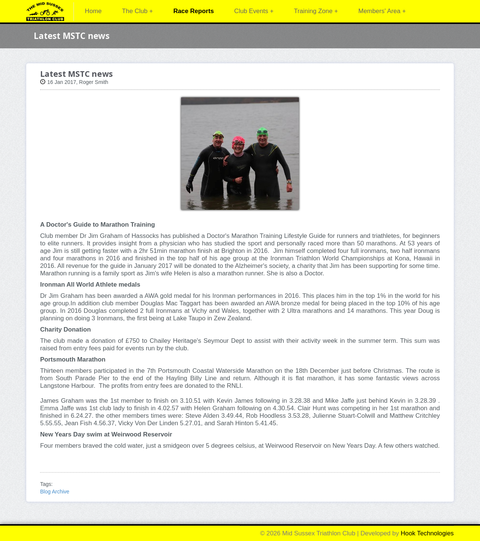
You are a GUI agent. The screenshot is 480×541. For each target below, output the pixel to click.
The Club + (137, 11)
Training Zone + (316, 11)
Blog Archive (54, 492)
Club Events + (254, 11)
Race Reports (193, 11)
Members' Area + (382, 11)
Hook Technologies (427, 533)
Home (93, 11)
